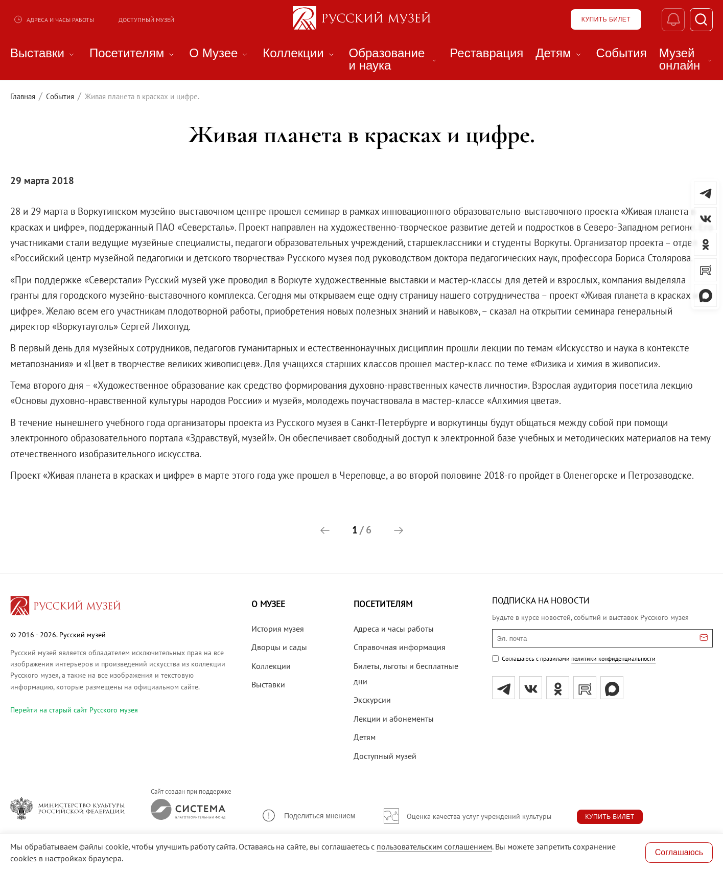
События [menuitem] (621, 53)
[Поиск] (701, 19)
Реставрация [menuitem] (486, 53)
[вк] (530, 687)
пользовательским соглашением (434, 846)
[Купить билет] (606, 19)
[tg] (503, 687)
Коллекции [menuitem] (299, 53)
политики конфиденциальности (613, 658)
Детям (365, 737)
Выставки (268, 684)
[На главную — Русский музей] (362, 19)
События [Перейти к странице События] (60, 96)
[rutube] (584, 687)
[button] (325, 530)
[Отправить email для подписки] (703, 638)
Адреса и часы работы (53, 19)
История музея (277, 628)
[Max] (611, 687)
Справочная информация (400, 647)
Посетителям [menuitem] (133, 53)
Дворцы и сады (279, 647)
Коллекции (271, 666)
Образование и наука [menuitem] (393, 59)
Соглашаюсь (679, 852)
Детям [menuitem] (559, 53)
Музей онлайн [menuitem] (686, 59)
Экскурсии (372, 700)
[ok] (557, 687)
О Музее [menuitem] (219, 53)
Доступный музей (146, 20)
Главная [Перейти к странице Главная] (22, 96)
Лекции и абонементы (394, 718)
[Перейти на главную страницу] (65, 607)
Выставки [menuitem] (43, 53)
